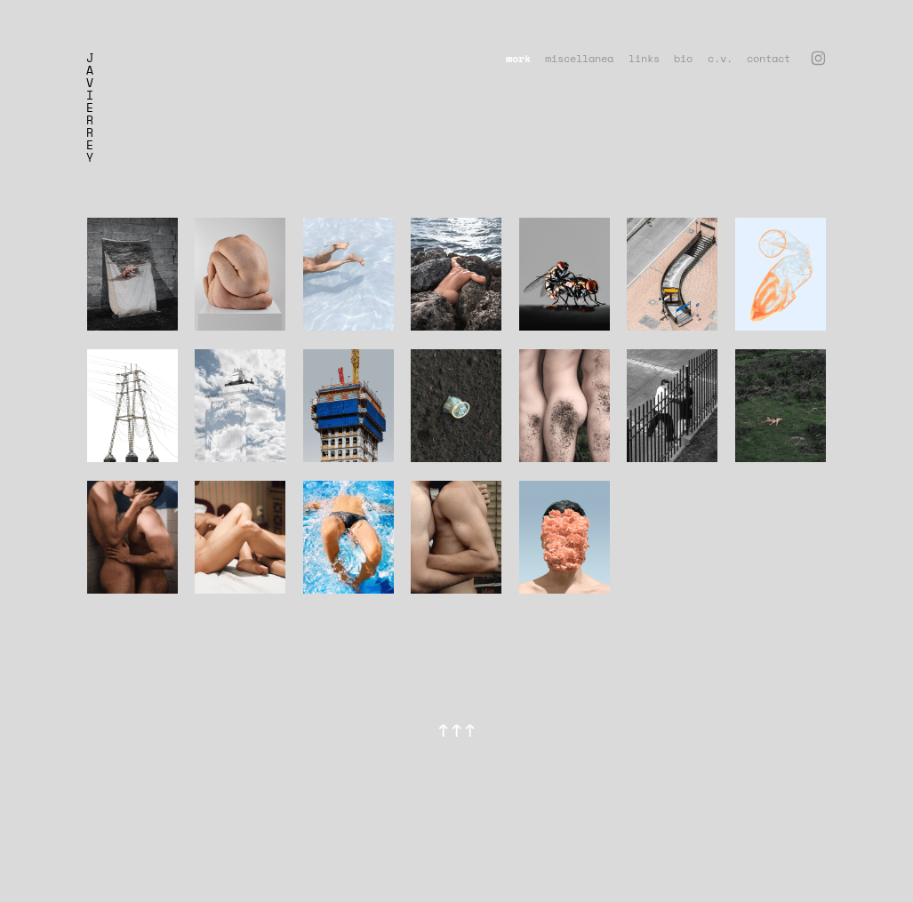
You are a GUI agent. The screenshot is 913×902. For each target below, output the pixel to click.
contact (768, 58)
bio (683, 58)
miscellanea (579, 58)
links (644, 58)
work (518, 58)
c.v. (720, 58)
